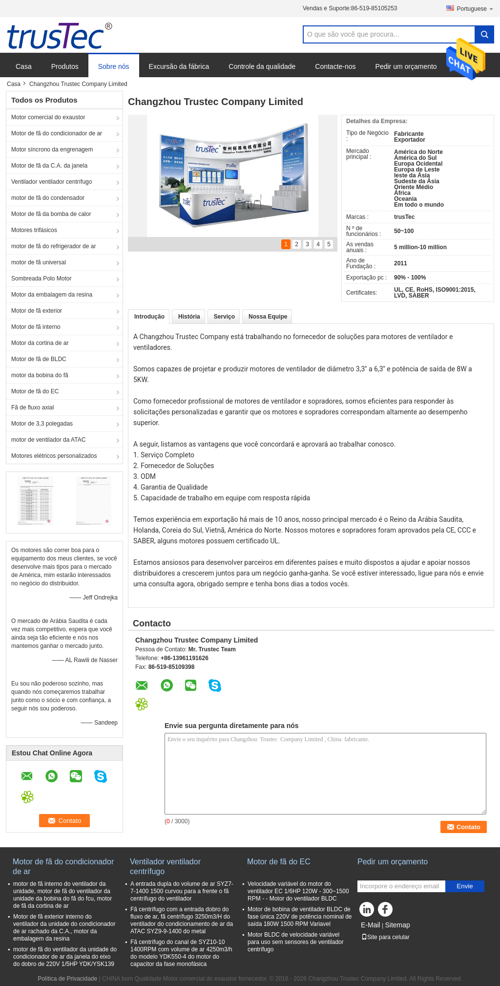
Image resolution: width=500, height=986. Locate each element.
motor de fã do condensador (47, 197)
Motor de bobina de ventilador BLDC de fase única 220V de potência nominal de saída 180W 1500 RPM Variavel (300, 916)
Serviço (224, 316)
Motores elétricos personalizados (54, 455)
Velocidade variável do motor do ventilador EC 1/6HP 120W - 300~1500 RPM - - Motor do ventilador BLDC (298, 891)
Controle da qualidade (262, 66)
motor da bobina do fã (39, 375)
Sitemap (397, 925)
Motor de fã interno (36, 326)
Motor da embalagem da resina (51, 294)
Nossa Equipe (268, 316)
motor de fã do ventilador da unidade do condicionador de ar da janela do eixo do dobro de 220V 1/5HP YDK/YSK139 (65, 956)
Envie (465, 886)
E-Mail (370, 925)
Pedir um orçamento (406, 66)
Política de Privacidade (67, 978)
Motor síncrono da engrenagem (52, 149)
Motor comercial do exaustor (48, 117)
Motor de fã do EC (35, 391)
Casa (24, 66)
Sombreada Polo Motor (41, 278)
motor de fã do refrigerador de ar (53, 246)
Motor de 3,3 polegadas (42, 423)
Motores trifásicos (34, 230)
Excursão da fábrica (179, 66)
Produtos (65, 66)
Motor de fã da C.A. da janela (49, 165)
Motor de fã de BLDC (38, 359)
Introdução (149, 316)
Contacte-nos (335, 66)
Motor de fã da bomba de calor (51, 214)
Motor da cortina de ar (39, 343)
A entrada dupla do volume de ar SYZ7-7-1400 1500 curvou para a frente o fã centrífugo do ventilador (181, 891)
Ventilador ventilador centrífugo (51, 181)
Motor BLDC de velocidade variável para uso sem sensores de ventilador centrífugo (296, 942)
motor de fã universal (38, 262)
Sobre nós (113, 66)
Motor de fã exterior (36, 310)
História (189, 316)
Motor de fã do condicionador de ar (56, 133)
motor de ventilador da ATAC (48, 439)
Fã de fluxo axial (32, 407)
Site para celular (385, 937)
